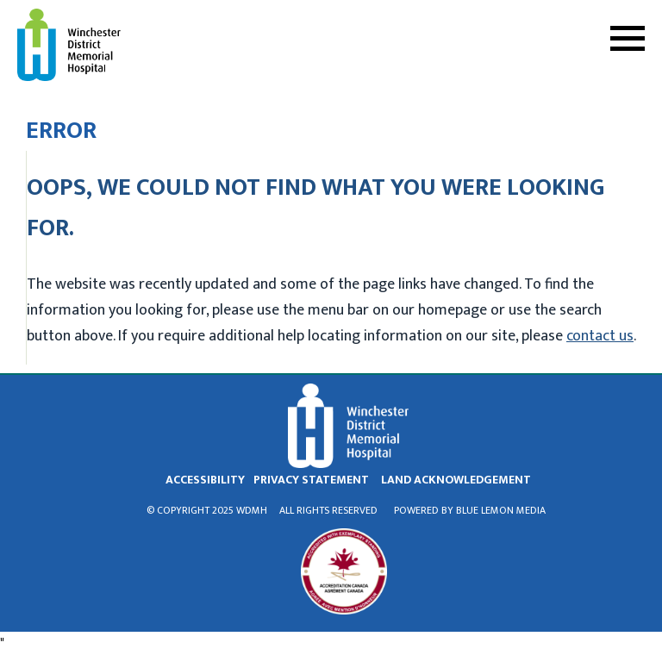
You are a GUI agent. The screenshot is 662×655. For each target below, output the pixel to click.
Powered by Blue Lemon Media (470, 510)
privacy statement (311, 480)
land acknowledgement (456, 480)
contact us (600, 336)
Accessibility (205, 480)
